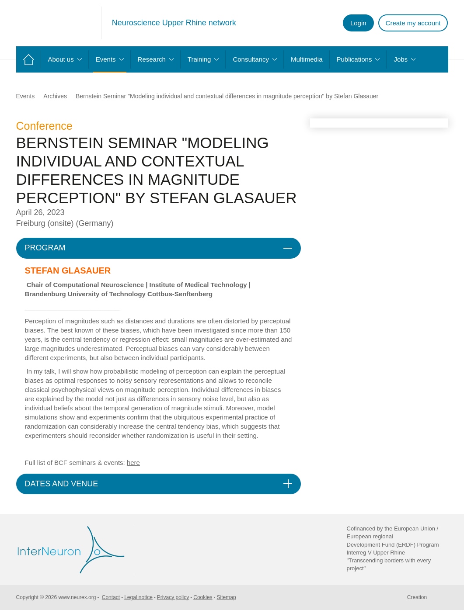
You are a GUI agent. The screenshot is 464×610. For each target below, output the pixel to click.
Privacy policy (173, 597)
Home (28, 59)
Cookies (202, 597)
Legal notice (138, 597)
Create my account (413, 23)
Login (358, 23)
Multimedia (307, 59)
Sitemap (226, 597)
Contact (111, 597)
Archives (55, 96)
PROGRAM (45, 247)
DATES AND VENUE (61, 483)
